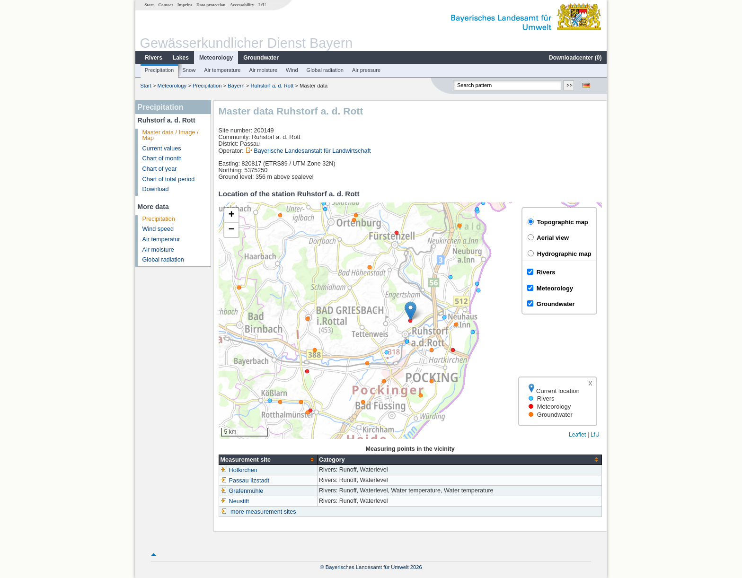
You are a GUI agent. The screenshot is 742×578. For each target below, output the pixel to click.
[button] (410, 311)
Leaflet (577, 434)
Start (149, 4)
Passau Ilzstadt (245, 480)
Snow (188, 70)
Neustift (235, 501)
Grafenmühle (242, 491)
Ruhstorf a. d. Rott (272, 85)
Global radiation (325, 70)
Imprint (184, 4)
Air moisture (263, 70)
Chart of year (159, 169)
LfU (262, 4)
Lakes (181, 57)
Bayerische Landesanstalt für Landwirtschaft (312, 151)
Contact (165, 4)
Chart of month (162, 158)
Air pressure (366, 70)
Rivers (153, 57)
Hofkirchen (239, 470)
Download (155, 189)
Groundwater (261, 57)
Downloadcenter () (575, 57)
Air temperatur (161, 239)
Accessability (242, 4)
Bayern (236, 85)
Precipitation (159, 70)
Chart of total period (168, 179)
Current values (161, 148)
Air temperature (222, 70)
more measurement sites (263, 511)
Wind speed (158, 229)
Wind (292, 70)
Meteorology (216, 57)
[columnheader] (268, 459)
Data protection (210, 4)
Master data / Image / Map (170, 135)
